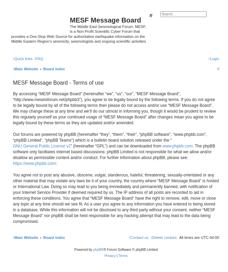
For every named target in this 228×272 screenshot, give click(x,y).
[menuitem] (38, 59)
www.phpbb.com (178, 146)
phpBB (98, 250)
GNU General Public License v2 (42, 146)
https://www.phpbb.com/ (34, 163)
